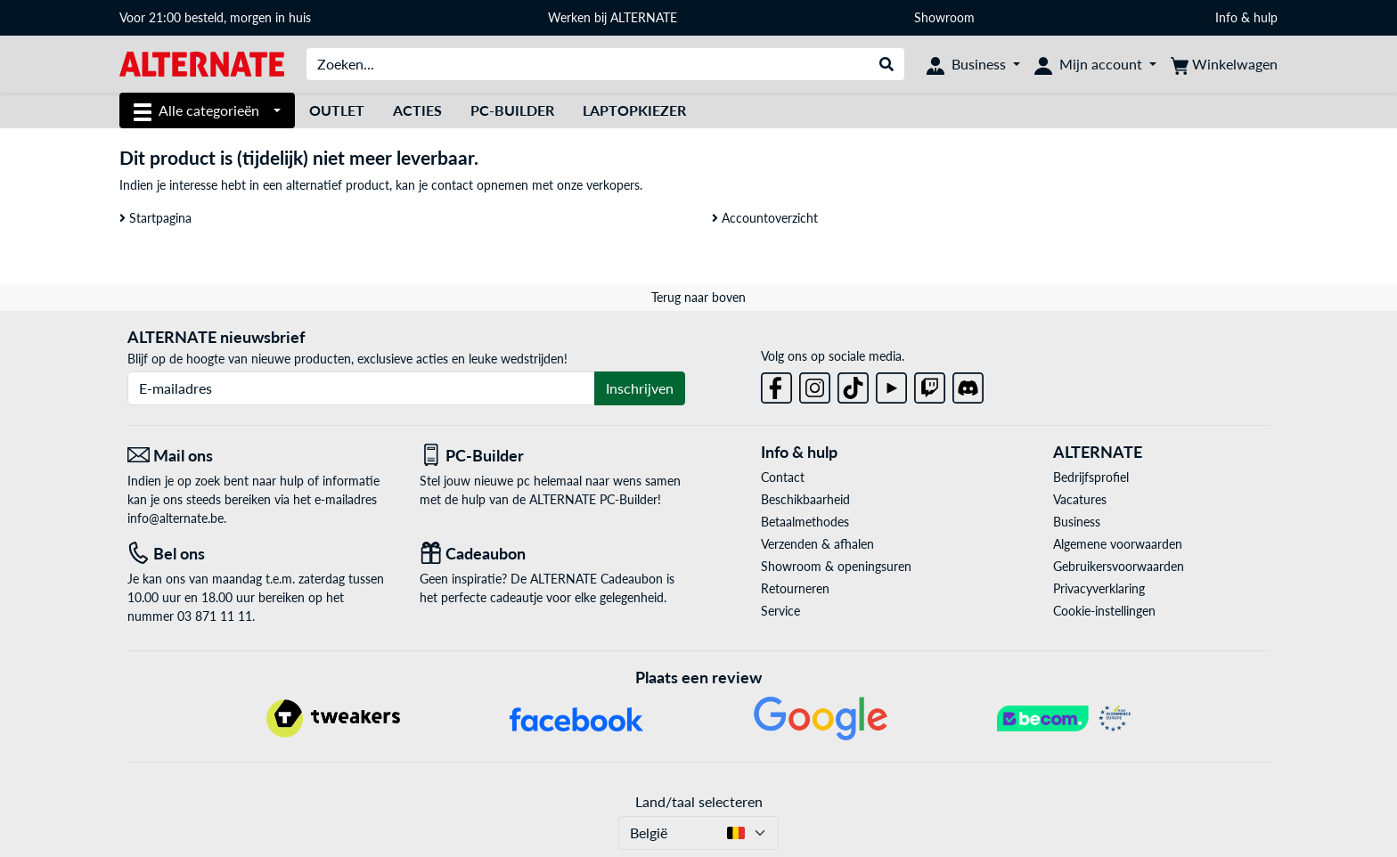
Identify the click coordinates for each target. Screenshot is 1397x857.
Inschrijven (640, 388)
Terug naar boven (698, 297)
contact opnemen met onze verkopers (535, 184)
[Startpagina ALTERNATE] (201, 63)
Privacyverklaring (1099, 588)
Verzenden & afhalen (817, 543)
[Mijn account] (1095, 64)
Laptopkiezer (634, 110)
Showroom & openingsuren (836, 566)
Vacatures (1080, 499)
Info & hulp (1246, 17)
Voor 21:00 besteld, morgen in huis (215, 17)
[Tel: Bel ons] (260, 554)
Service (780, 610)
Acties (417, 110)
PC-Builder (512, 110)
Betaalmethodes (805, 521)
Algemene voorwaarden (1117, 543)
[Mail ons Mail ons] (260, 456)
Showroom (946, 17)
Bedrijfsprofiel (1091, 477)
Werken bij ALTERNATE (612, 17)
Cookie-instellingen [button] (1104, 610)
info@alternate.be (175, 518)
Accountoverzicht (765, 217)
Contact (783, 477)
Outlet (336, 110)
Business (1076, 521)
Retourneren (795, 588)
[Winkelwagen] (1224, 64)
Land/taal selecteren (699, 801)
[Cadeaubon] (552, 554)
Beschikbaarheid (805, 499)
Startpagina (155, 217)
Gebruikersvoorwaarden (1118, 566)
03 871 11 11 (214, 616)
